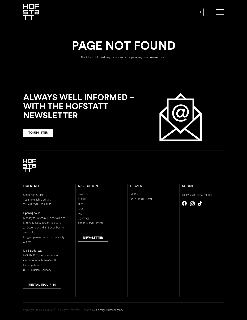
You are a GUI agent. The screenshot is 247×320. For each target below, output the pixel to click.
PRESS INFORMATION (90, 223)
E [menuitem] (208, 12)
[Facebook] (184, 203)
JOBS (81, 208)
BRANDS (83, 194)
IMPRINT (135, 194)
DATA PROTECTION (141, 199)
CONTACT (83, 218)
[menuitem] (200, 12)
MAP (80, 213)
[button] (220, 12)
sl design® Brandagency (109, 310)
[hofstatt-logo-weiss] (31, 12)
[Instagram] (192, 203)
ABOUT (82, 199)
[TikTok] (200, 203)
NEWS (81, 204)
